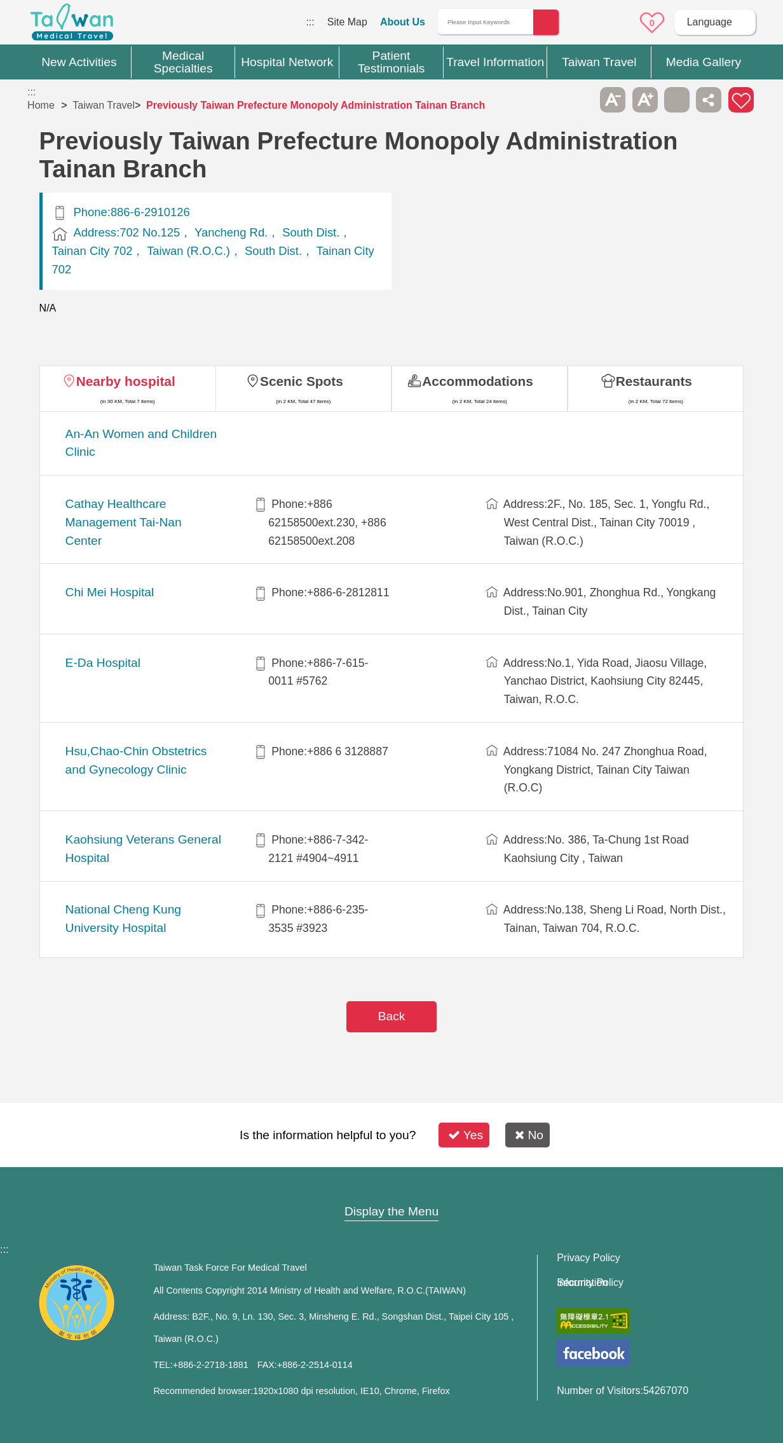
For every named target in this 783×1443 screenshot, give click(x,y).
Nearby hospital (125, 381)
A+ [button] (645, 100)
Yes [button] (465, 1135)
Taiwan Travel (103, 105)
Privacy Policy (588, 1258)
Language (709, 22)
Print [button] (677, 100)
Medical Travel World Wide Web (72, 25)
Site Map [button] (391, 1187)
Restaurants (654, 381)
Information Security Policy (590, 1283)
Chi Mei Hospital (109, 592)
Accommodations (477, 381)
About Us (402, 22)
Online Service (616, 23)
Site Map (347, 22)
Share (708, 100)
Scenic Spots (301, 381)
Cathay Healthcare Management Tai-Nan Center (123, 522)
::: (310, 22)
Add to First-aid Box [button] (741, 100)
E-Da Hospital (102, 662)
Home (41, 105)
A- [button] (612, 100)
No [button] (529, 1135)
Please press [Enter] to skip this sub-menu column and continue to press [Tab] (581, 100)
